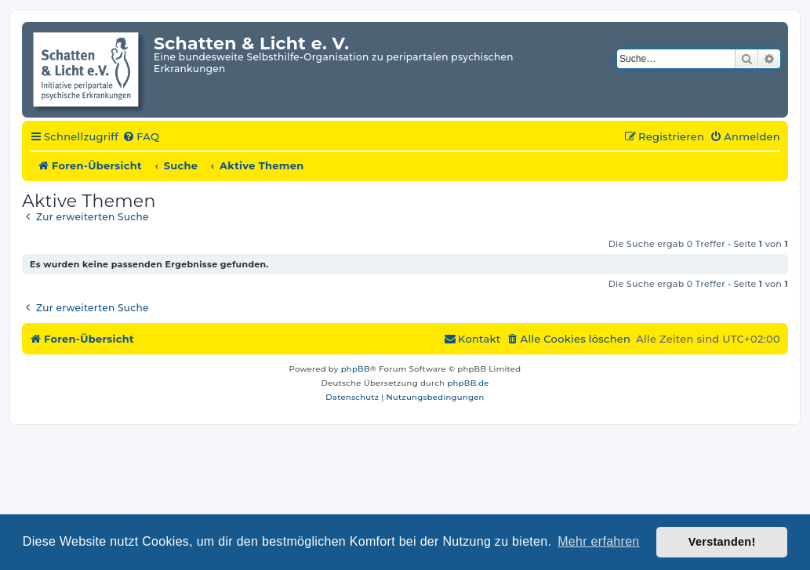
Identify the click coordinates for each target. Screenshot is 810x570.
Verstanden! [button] (722, 542)
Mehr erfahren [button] (598, 541)
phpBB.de (468, 383)
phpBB (355, 369)
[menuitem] (140, 137)
